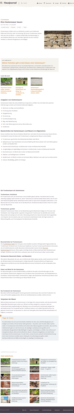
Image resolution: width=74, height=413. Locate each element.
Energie (57, 3)
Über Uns (24, 410)
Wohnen (64, 3)
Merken (14, 27)
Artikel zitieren (5, 27)
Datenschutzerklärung (68, 410)
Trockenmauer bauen (9, 244)
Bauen (40, 3)
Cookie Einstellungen (46, 410)
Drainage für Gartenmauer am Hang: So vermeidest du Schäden (21, 91)
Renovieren (48, 3)
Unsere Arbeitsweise (34, 410)
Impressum (57, 410)
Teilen (20, 27)
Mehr (26, 27)
